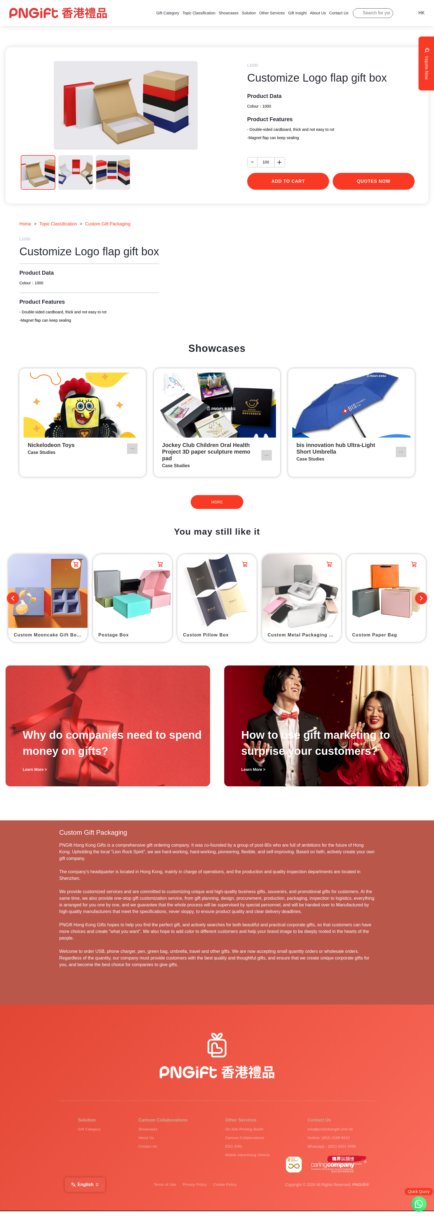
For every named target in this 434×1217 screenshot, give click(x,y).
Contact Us (338, 13)
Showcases (229, 13)
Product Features (270, 119)
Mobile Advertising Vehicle (239, 1160)
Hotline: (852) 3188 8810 (325, 1140)
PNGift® (360, 1190)
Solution (249, 13)
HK (421, 13)
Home (25, 224)
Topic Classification (198, 13)
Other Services (272, 13)
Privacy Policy (194, 1190)
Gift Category (167, 13)
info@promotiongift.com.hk (327, 1130)
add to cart (288, 181)
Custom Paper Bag (374, 635)
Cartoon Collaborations (236, 1140)
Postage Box (114, 635)
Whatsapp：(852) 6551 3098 (329, 1150)
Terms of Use (158, 1190)
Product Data (264, 96)
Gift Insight (297, 13)
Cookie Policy (231, 1190)
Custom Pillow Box (206, 635)
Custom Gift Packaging (107, 224)
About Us (318, 13)
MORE (217, 502)
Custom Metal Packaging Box (303, 635)
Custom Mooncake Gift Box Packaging (50, 635)
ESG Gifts (222, 1150)
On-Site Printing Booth (235, 1130)
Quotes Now (373, 181)
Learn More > (35, 769)
